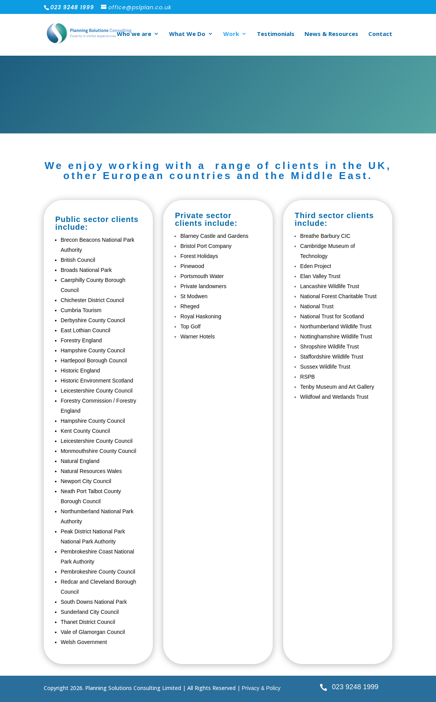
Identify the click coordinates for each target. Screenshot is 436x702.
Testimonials (275, 34)
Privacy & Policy (261, 688)
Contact (380, 34)
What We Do (187, 34)
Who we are (134, 34)
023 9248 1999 (355, 687)
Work (231, 34)
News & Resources (331, 34)
